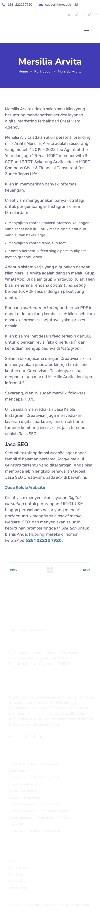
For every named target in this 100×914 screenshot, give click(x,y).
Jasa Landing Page (24, 798)
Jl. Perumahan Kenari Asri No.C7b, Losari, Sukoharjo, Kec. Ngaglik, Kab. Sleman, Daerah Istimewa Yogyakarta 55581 (44, 658)
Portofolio (17, 881)
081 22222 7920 (25, 624)
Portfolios (42, 71)
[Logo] (26, 30)
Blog (12, 861)
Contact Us (18, 868)
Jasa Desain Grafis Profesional (33, 764)
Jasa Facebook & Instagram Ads (35, 778)
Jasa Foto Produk (23, 791)
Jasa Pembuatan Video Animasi (34, 804)
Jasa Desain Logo (23, 771)
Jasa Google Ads (22, 784)
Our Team (16, 874)
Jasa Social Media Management (34, 831)
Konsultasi (17, 888)
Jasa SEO (16, 824)
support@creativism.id (61, 5)
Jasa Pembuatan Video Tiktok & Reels (39, 811)
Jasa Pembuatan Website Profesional (39, 818)
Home (23, 71)
